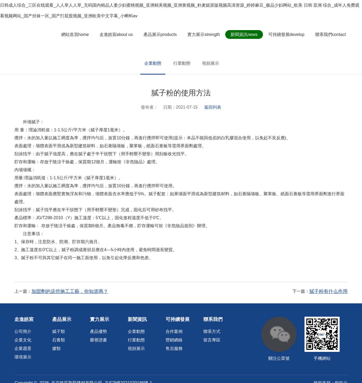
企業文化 (22, 340)
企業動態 (152, 63)
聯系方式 (211, 331)
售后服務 (174, 348)
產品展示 (162, 34)
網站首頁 (77, 34)
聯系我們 (333, 34)
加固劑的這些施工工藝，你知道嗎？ (69, 291)
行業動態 (181, 63)
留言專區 (211, 340)
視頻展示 (210, 63)
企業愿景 (22, 348)
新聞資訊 (246, 34)
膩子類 (58, 331)
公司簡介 (22, 331)
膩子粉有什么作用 (328, 291)
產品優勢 (98, 331)
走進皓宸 (118, 34)
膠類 (56, 348)
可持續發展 (289, 34)
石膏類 (58, 340)
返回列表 (212, 107)
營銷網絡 (174, 340)
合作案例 (174, 331)
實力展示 (206, 34)
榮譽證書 (98, 340)
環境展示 (22, 357)
